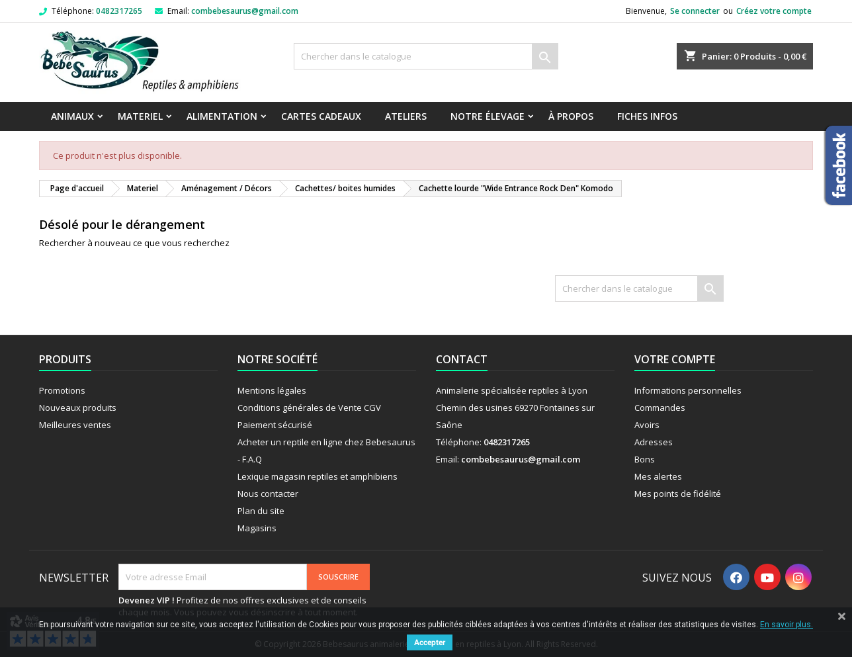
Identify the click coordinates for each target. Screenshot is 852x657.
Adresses (653, 442)
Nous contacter (267, 494)
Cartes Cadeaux (321, 116)
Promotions (62, 390)
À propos (570, 116)
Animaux (72, 116)
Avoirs (647, 425)
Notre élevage (487, 116)
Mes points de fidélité (677, 494)
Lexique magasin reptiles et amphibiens (317, 476)
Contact (462, 359)
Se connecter (695, 11)
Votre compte (674, 359)
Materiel (140, 116)
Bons (644, 459)
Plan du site (260, 511)
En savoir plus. (786, 624)
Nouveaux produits (77, 408)
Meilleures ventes (75, 425)
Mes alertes (658, 476)
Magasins (257, 528)
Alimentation (222, 116)
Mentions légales (271, 390)
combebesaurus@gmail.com (244, 11)
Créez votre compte (774, 11)
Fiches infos (647, 116)
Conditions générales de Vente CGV (309, 408)
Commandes (659, 408)
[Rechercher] (426, 56)
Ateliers (406, 116)
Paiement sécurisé (274, 425)
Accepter (429, 642)
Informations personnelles (688, 390)
